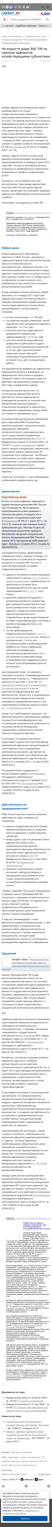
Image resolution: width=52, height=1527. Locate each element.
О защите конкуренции (23, 445)
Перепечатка (44, 1474)
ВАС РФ (43, 1461)
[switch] (5, 19)
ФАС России (14, 1465)
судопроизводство (29, 1461)
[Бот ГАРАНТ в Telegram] (19, 7)
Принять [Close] (25, 1518)
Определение (9, 520)
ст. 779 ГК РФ (39, 1163)
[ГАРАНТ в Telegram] (15, 7)
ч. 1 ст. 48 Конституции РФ (16, 708)
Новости (26, 1479)
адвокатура (13, 1457)
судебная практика (10, 1461)
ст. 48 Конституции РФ (28, 1337)
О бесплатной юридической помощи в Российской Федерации (24, 1326)
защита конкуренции (30, 1457)
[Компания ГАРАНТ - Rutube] (28, 7)
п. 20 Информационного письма (25, 1363)
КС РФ (4, 1465)
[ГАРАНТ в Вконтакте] (3, 7)
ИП (43, 1457)
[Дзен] (7, 7)
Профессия (45, 60)
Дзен (39, 1479)
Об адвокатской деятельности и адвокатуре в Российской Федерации (24, 685)
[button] (42, 7)
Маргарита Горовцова (21, 1452)
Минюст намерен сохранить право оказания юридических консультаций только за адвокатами (26, 1435)
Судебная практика (26, 25)
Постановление (17, 146)
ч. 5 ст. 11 (32, 591)
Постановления (12, 1240)
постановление (37, 773)
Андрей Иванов (29, 1465)
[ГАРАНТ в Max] (11, 7)
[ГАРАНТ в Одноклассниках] (24, 7)
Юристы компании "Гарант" (15, 1474)
